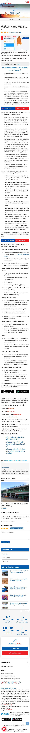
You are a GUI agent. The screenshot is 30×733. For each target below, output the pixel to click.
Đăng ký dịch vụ (15, 653)
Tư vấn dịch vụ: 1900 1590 (7, 673)
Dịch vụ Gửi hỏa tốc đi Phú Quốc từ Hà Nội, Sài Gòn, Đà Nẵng (19, 571)
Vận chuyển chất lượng (19, 731)
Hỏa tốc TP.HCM (12, 460)
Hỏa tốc (6, 460)
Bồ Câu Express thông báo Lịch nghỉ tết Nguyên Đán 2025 (18, 595)
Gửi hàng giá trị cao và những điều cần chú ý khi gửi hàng (19, 579)
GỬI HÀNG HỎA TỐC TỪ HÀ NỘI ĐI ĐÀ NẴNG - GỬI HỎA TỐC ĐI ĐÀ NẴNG (15, 451)
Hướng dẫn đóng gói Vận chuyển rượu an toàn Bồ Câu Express (18, 587)
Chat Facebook (13, 417)
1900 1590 (15, 648)
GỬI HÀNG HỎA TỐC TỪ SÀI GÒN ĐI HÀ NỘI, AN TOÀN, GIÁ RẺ (15, 444)
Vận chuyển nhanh (20, 729)
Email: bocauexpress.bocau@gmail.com (10, 678)
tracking (6, 313)
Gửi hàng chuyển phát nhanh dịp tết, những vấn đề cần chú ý (18, 604)
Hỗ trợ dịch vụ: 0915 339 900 (7, 676)
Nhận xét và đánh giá (7, 525)
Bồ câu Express (5, 467)
